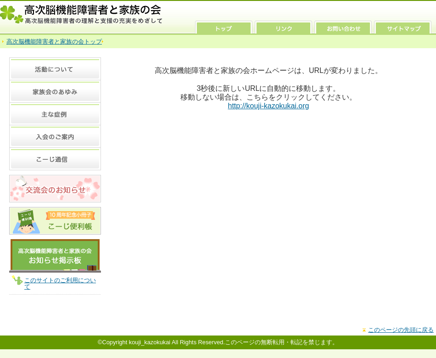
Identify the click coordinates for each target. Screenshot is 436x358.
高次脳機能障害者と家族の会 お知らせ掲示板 (55, 256)
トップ (223, 27)
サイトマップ (402, 27)
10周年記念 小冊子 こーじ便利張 (55, 221)
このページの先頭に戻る (401, 329)
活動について (55, 68)
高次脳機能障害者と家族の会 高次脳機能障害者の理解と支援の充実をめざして (81, 14)
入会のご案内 (55, 136)
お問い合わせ (343, 27)
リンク (283, 27)
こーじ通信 (55, 158)
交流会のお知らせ (55, 188)
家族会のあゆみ (55, 91)
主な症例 (55, 113)
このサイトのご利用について (60, 283)
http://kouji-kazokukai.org (268, 106)
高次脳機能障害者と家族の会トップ (54, 41)
